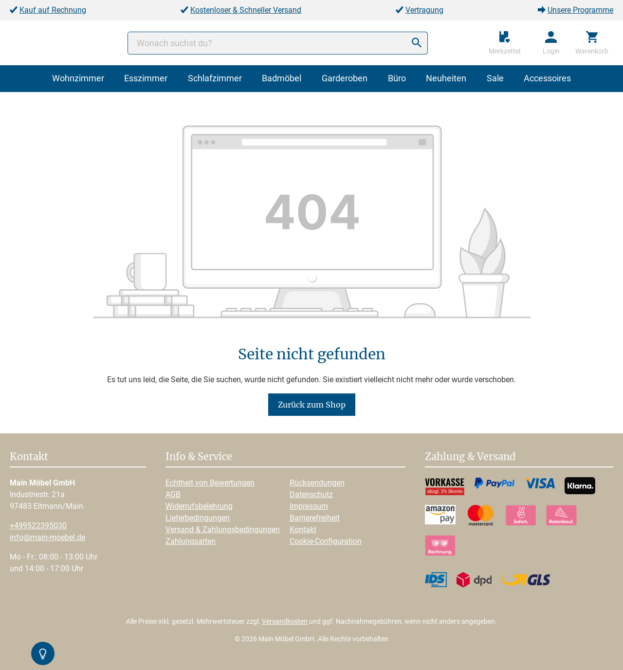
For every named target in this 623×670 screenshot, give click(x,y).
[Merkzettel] (504, 43)
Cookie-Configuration (326, 541)
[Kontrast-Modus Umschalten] (43, 653)
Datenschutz (311, 494)
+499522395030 (38, 525)
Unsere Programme (580, 10)
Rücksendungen (317, 482)
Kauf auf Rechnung (52, 10)
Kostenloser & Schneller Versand (245, 10)
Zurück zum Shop (312, 404)
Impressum (309, 506)
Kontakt (303, 529)
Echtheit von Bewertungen (210, 482)
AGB (173, 494)
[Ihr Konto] (551, 43)
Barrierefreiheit (315, 517)
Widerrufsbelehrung (199, 506)
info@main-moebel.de (47, 537)
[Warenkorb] (591, 43)
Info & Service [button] (198, 457)
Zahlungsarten (190, 541)
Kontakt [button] (29, 457)
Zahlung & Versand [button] (470, 457)
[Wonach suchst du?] (278, 43)
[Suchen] (416, 43)
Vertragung (424, 10)
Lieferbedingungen (197, 517)
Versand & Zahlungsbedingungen (222, 529)
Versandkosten (285, 621)
